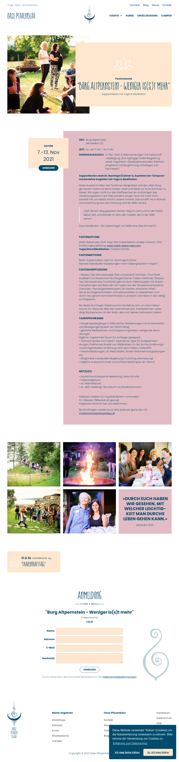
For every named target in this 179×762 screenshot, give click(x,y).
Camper (166, 15)
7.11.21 (89, 622)
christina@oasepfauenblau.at (97, 413)
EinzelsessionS (147, 15)
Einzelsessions (60, 735)
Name (51, 631)
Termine (135, 5)
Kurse (130, 15)
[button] (116, 15)
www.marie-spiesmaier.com (124, 245)
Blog (145, 5)
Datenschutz (164, 718)
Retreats (57, 725)
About (155, 5)
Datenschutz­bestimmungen (119, 677)
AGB (159, 723)
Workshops (58, 720)
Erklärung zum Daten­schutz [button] (130, 743)
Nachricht (48, 658)
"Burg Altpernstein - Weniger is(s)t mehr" (89, 612)
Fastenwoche (89, 617)
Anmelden (48, 168)
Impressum (163, 713)
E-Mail (50, 647)
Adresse (49, 639)
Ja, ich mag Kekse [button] (158, 752)
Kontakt (167, 5)
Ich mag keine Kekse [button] (127, 752)
